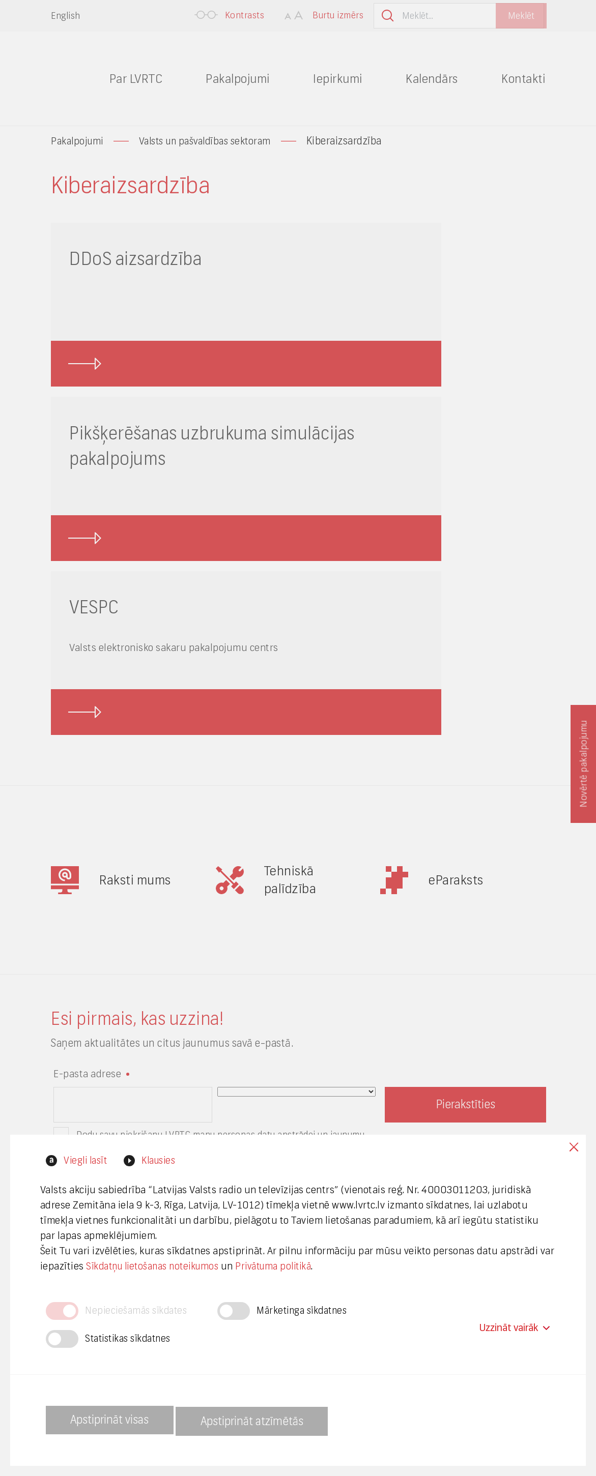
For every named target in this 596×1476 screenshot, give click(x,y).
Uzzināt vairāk (514, 1324)
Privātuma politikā (310, 1266)
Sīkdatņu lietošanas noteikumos (180, 1266)
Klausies (164, 1160)
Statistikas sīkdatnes (132, 1339)
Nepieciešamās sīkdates (139, 1311)
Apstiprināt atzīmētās (277, 1420)
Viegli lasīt (85, 1160)
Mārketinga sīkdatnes (311, 1311)
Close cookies (570, 1150)
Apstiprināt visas (117, 1420)
